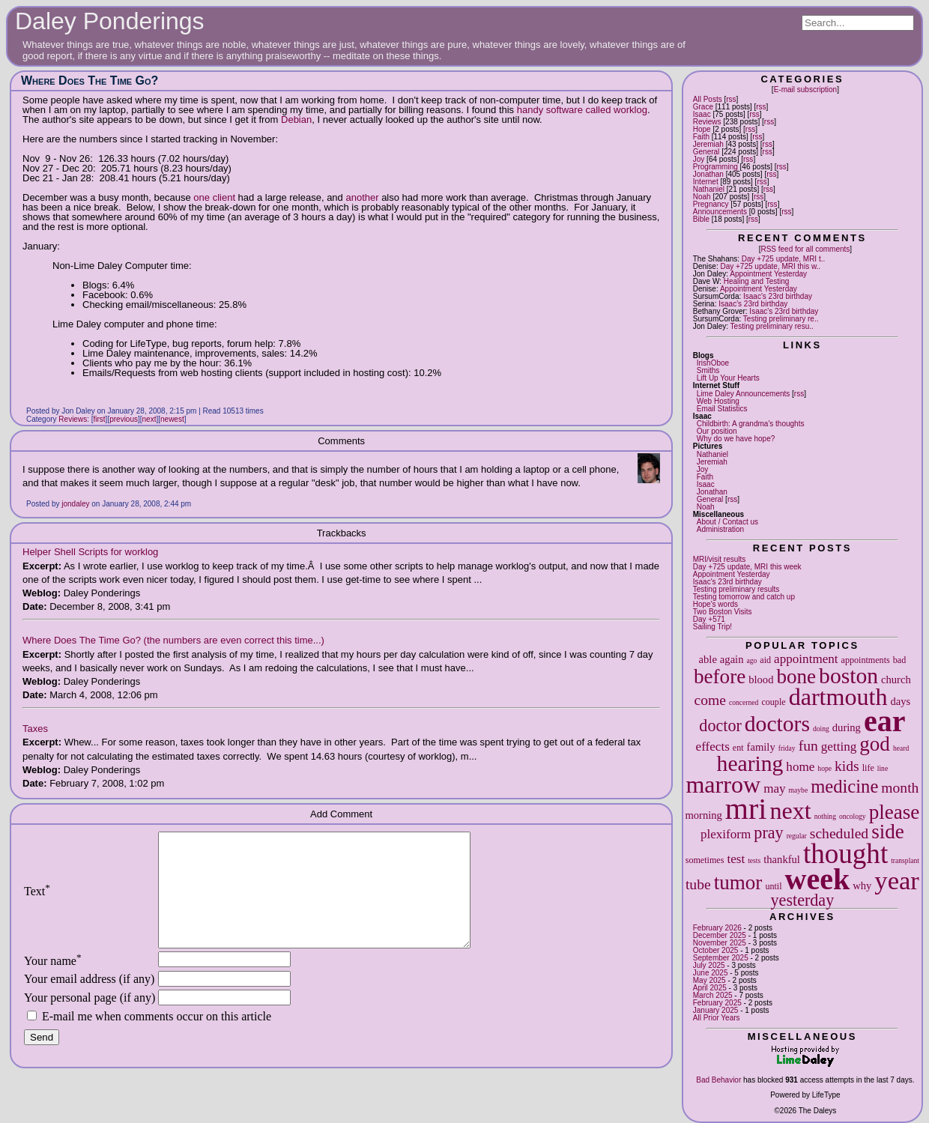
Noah (702, 197)
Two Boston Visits (722, 612)
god (874, 744)
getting (838, 746)
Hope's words (715, 604)
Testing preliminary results (736, 589)
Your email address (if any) (89, 1001)
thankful (781, 859)
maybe (798, 790)
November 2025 (719, 943)
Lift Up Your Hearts (728, 378)
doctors (777, 724)
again (732, 659)
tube (698, 884)
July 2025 (709, 965)
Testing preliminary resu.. (772, 326)
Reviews (707, 122)
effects (713, 746)
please (894, 812)
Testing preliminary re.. (781, 319)
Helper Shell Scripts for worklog (90, 551)
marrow (723, 784)
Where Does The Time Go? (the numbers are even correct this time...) (173, 640)
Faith (701, 137)
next (790, 810)
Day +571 (709, 619)
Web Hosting (718, 401)
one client (214, 197)
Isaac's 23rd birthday (777, 296)
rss (731, 99)
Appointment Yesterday (768, 274)
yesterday (803, 900)
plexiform (725, 834)
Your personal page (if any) (89, 1020)
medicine (844, 786)
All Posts (707, 99)
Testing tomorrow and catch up (744, 597)
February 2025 (717, 1003)
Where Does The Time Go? (89, 80)
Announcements (720, 212)
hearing (750, 763)
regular (797, 836)
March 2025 (713, 995)
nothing (825, 816)
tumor (738, 882)
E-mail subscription (805, 89)
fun (808, 746)
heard (901, 748)
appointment (806, 659)
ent (738, 747)
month (900, 788)
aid (765, 660)
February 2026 (717, 928)
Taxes (35, 728)
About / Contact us (727, 522)
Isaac (702, 114)
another (363, 197)
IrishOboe (713, 363)
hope (824, 768)
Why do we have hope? (736, 439)
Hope (702, 129)
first (100, 419)
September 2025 (720, 958)
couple (773, 702)
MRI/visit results (719, 559)
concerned (743, 702)
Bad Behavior (718, 1080)
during (846, 727)
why (862, 886)
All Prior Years (716, 1018)
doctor (720, 725)
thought (845, 853)
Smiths (708, 370)
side (887, 831)
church (896, 679)
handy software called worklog (582, 109)
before (719, 676)
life (868, 768)
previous (123, 419)
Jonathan (708, 174)
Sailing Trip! (712, 627)
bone (796, 676)
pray (768, 832)
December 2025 (719, 935)
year (896, 880)
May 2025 (709, 980)
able (708, 659)
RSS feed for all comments (805, 249)
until (773, 886)
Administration (720, 529)
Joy (699, 159)
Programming (715, 167)
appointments (865, 660)
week (817, 879)
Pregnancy (711, 204)
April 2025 (710, 988)
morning (703, 815)
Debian (296, 119)
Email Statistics (722, 409)
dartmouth (838, 696)
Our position (717, 431)
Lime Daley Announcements (743, 394)
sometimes (705, 860)
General (706, 152)
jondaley (75, 504)
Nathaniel (708, 189)
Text (37, 902)
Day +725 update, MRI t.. (783, 259)
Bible (701, 219)
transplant (905, 860)
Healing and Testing (757, 281)
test (736, 859)
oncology (852, 816)
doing (821, 728)
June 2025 (710, 973)
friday (787, 748)
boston (848, 676)
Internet (705, 182)
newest (172, 419)
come (710, 700)
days (900, 701)
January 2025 (716, 1010)
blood (760, 679)
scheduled (839, 833)
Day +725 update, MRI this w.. (770, 266)
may (774, 788)
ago (751, 660)
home (800, 767)
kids (847, 766)
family (761, 747)
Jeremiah (708, 144)
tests (754, 860)
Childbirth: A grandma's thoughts (751, 424)
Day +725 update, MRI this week (747, 567)
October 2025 (716, 950)
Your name (53, 983)
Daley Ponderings (110, 20)
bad (899, 660)
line (882, 768)
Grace (703, 107)
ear (885, 721)
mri (746, 809)
